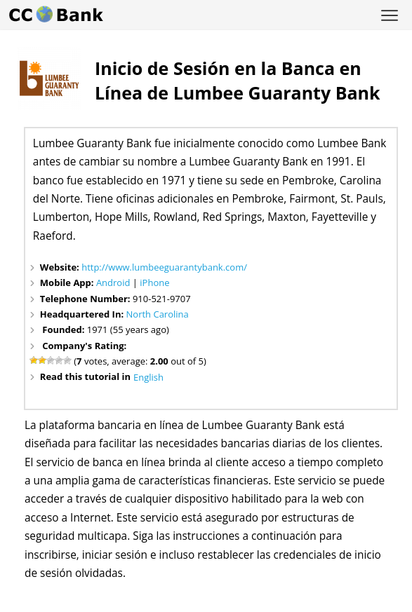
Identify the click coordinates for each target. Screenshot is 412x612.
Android (113, 282)
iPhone (154, 282)
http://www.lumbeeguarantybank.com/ (164, 267)
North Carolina (157, 314)
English (148, 377)
